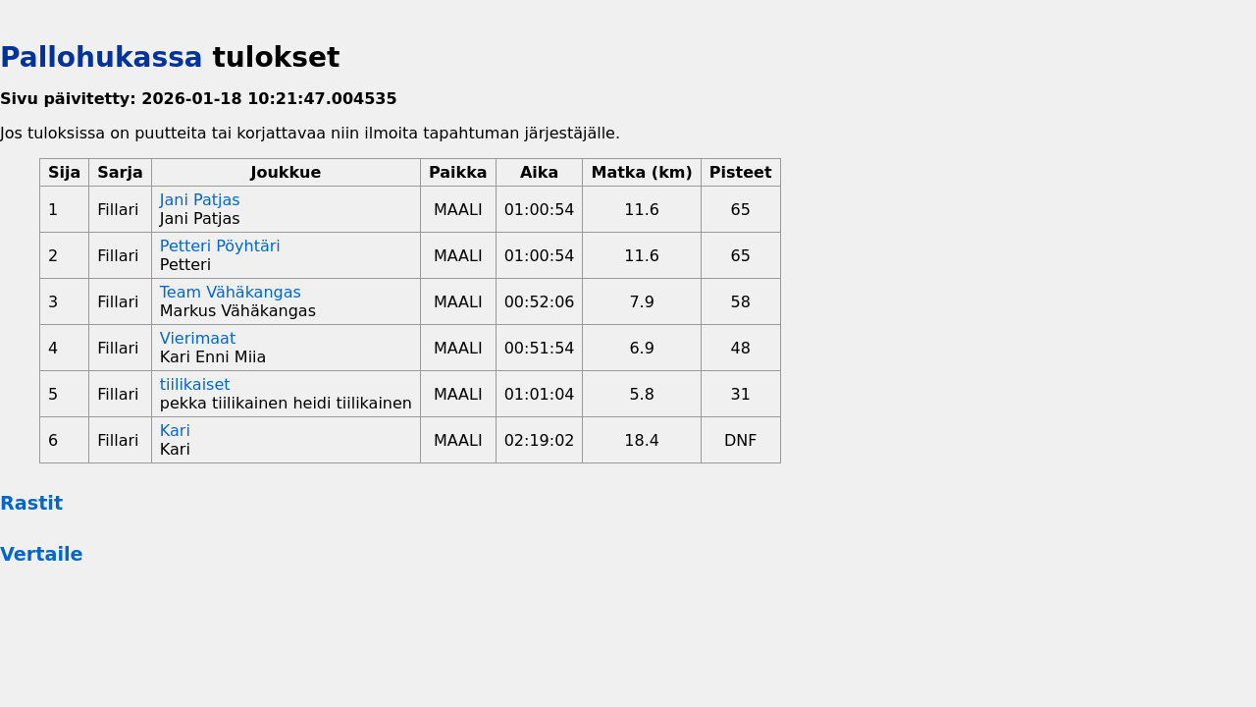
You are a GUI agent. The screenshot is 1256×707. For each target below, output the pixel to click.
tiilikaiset (195, 384)
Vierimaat (198, 338)
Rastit (31, 503)
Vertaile (41, 554)
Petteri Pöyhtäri (220, 246)
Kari (175, 430)
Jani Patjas (200, 199)
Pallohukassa (101, 57)
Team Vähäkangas (230, 292)
